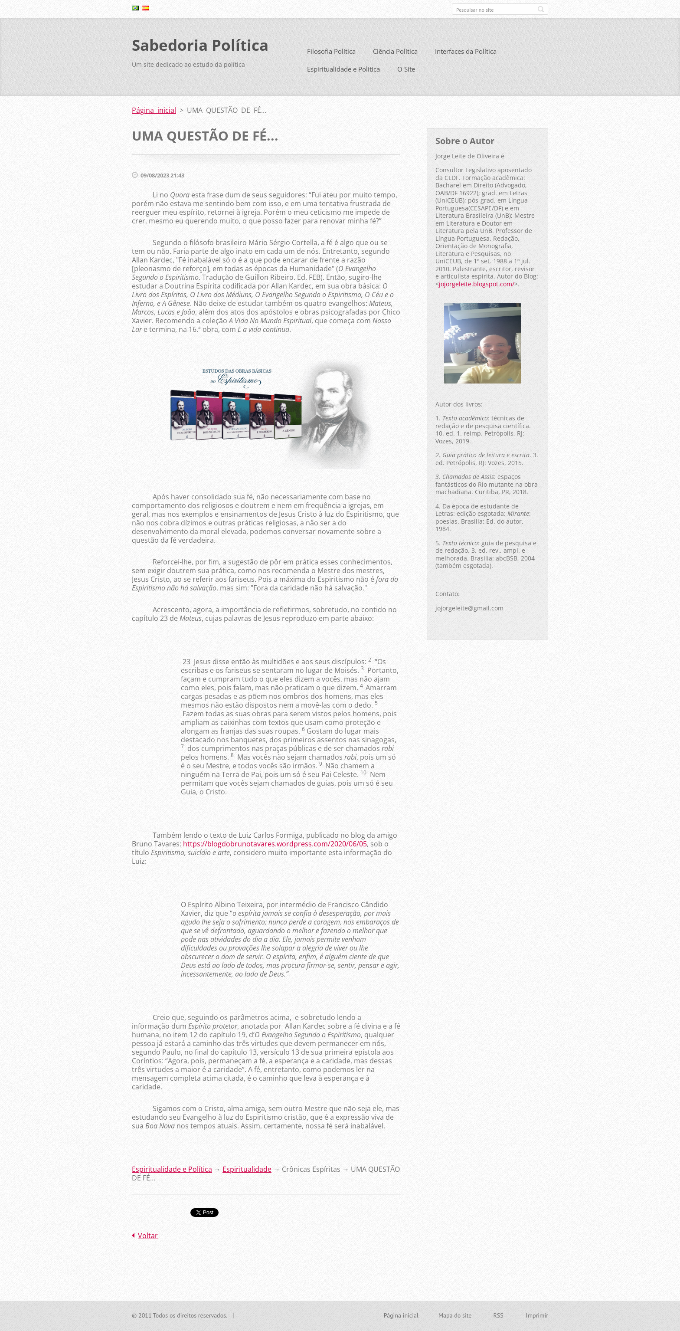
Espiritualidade (246, 1172)
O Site (406, 72)
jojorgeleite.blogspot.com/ (476, 287)
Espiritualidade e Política (343, 72)
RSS (498, 1316)
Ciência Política (395, 54)
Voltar (148, 1239)
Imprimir (537, 1316)
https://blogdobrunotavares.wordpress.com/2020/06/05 (275, 847)
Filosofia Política (331, 54)
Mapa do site (454, 1316)
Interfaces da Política (466, 54)
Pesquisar (541, 9)
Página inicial (154, 113)
